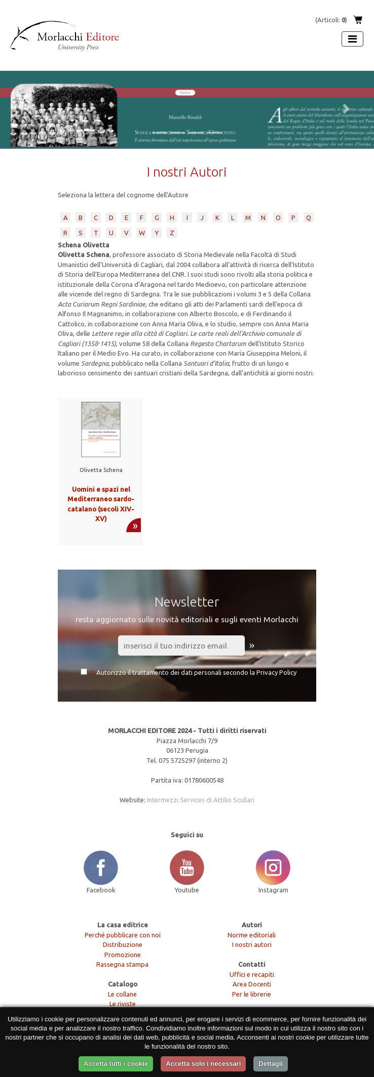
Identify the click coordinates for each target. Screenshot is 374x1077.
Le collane (122, 994)
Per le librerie (251, 994)
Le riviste (122, 1003)
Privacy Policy (276, 672)
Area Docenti (252, 983)
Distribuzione (122, 944)
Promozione (122, 954)
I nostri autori (252, 944)
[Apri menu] (352, 39)
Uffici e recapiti (252, 974)
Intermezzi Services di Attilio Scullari (200, 799)
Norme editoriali (252, 934)
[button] (28, 109)
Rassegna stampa (122, 964)
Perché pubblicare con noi (123, 934)
